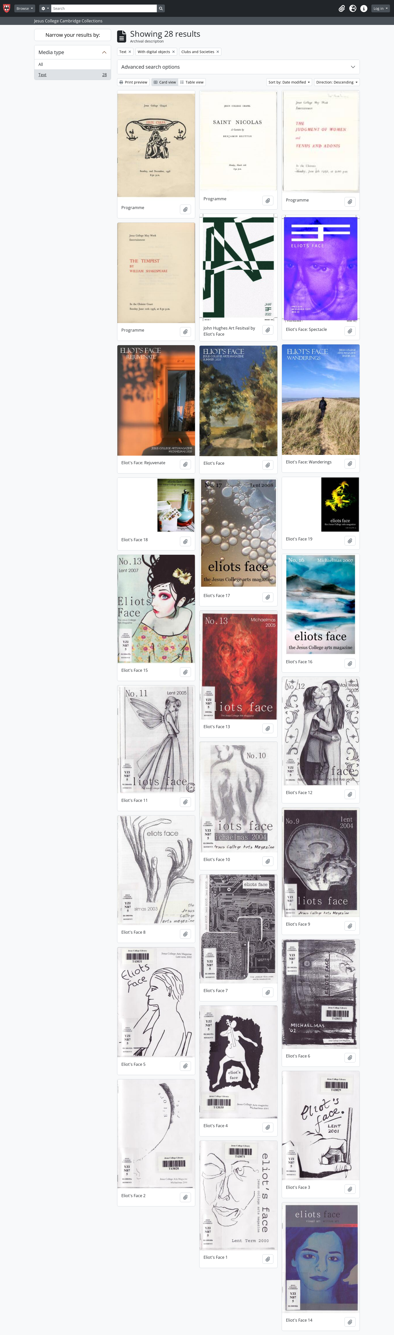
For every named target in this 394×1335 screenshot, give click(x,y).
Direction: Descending (335, 82)
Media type (51, 52)
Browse (23, 8)
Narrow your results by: (72, 34)
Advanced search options (150, 66)
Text (72, 76)
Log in (379, 8)
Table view (192, 82)
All (40, 64)
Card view (165, 82)
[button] (341, 8)
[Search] (104, 8)
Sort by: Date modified (288, 82)
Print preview (133, 82)
